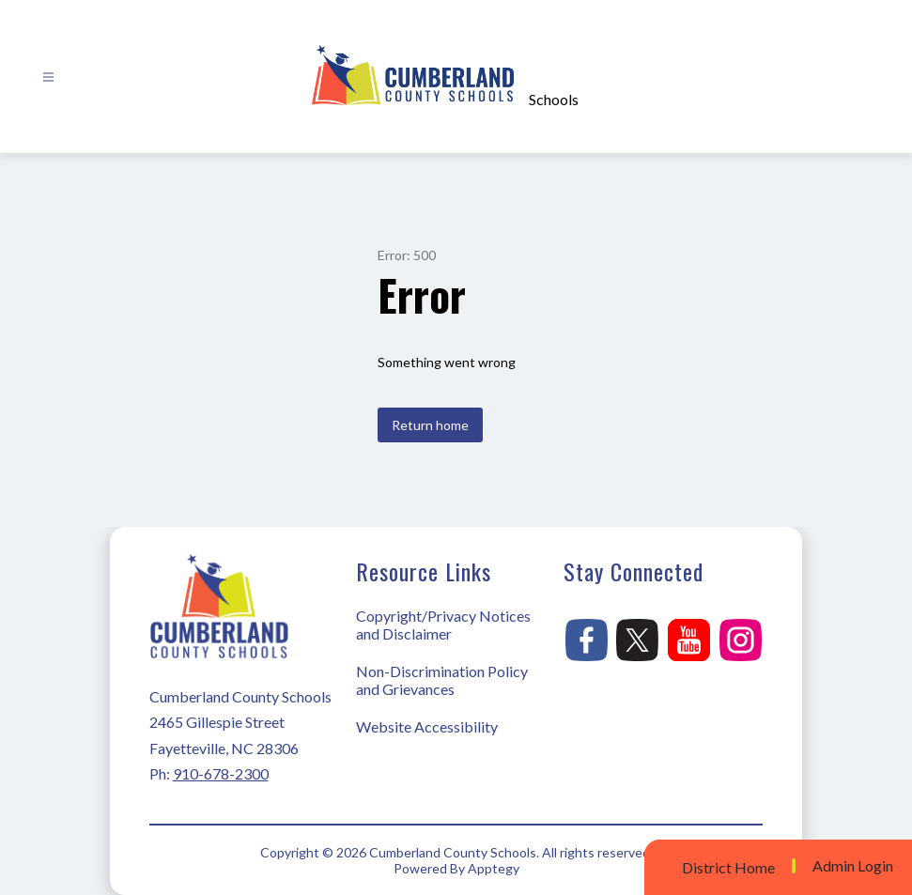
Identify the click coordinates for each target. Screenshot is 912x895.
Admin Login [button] (852, 865)
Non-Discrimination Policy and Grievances (442, 680)
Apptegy (493, 868)
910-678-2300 (221, 773)
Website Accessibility (427, 726)
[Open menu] (48, 77)
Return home (430, 425)
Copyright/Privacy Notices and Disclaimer (443, 624)
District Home (728, 867)
